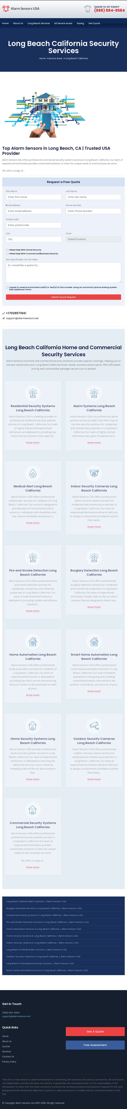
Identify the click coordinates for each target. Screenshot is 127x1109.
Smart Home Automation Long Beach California (94, 658)
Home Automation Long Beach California (32, 658)
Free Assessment (95, 1045)
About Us (18, 23)
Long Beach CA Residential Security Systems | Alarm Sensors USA (40, 963)
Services (6, 1051)
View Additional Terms (20, 289)
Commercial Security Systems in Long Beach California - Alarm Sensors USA (44, 915)
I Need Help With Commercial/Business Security (33, 253)
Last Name (71, 191)
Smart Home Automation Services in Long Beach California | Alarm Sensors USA (47, 970)
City (8, 233)
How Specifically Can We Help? (22, 259)
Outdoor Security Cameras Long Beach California (94, 742)
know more (32, 444)
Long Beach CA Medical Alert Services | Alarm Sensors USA (36, 949)
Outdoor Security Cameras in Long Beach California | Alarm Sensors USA (43, 956)
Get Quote (94, 23)
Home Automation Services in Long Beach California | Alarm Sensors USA (43, 928)
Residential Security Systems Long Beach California (33, 409)
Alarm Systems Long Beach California (94, 409)
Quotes (6, 1046)
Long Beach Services (39, 23)
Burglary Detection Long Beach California (94, 574)
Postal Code (12, 219)
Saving (80, 23)
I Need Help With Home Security (25, 250)
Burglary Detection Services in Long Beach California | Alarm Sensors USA (44, 908)
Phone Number (73, 205)
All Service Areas (63, 23)
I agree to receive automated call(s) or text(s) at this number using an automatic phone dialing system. (63, 288)
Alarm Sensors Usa (25, 1103)
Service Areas (55, 58)
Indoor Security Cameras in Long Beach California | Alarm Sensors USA (42, 942)
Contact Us (8, 1056)
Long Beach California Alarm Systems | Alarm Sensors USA (36, 901)
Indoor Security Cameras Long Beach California (94, 490)
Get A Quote (95, 1031)
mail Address (13, 205)
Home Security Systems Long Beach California (33, 742)
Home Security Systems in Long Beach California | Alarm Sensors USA (42, 935)
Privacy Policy (9, 1061)
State (68, 233)
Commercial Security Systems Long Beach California (33, 826)
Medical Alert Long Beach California (33, 490)
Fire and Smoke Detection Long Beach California (33, 574)
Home (5, 23)
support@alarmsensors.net (22, 318)
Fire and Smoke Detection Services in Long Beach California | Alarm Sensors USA (47, 921)
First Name (11, 191)
